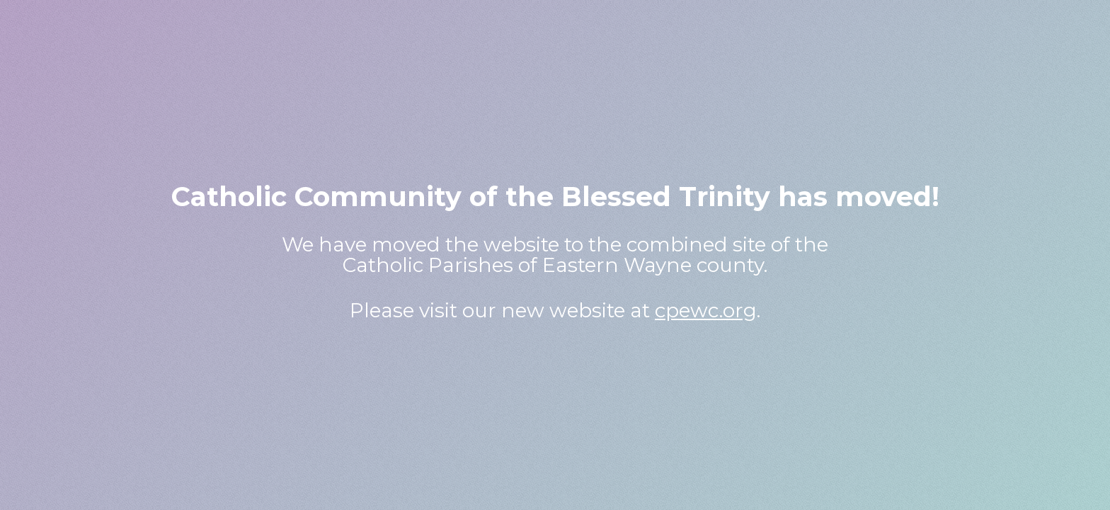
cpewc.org (706, 310)
